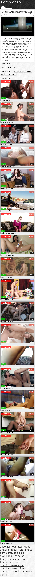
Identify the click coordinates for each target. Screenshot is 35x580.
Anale (15, 71)
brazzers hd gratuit (18, 571)
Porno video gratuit (11, 4)
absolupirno (7, 546)
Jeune (21, 71)
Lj (24, 71)
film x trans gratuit (10, 74)
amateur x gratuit (17, 549)
